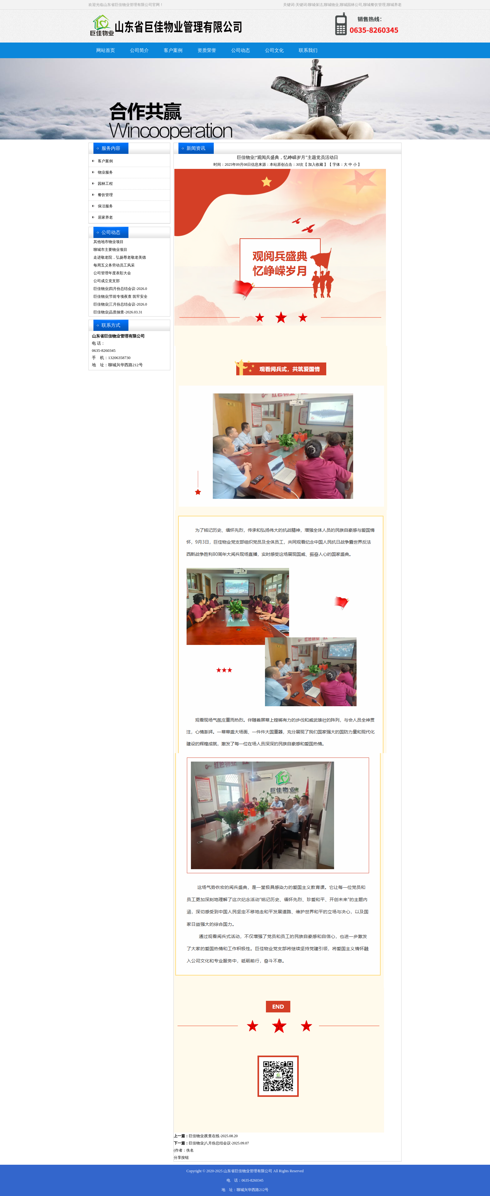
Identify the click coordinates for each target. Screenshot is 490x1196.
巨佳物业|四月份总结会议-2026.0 (120, 288)
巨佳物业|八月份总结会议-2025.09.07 (219, 1143)
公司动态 (240, 50)
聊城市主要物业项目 (110, 249)
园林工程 (105, 183)
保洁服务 (105, 206)
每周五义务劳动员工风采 (114, 265)
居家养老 (105, 217)
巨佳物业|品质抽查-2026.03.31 (117, 312)
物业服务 (105, 172)
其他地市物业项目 (108, 242)
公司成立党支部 (106, 281)
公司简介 (139, 50)
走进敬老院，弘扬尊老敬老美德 (119, 257)
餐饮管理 (105, 195)
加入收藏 (315, 164)
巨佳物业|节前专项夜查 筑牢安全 (120, 296)
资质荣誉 (207, 50)
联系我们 (308, 50)
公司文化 (274, 50)
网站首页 (105, 50)
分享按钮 (181, 1157)
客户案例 (173, 50)
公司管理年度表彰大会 (112, 273)
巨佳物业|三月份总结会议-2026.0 (120, 304)
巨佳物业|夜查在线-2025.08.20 (213, 1136)
